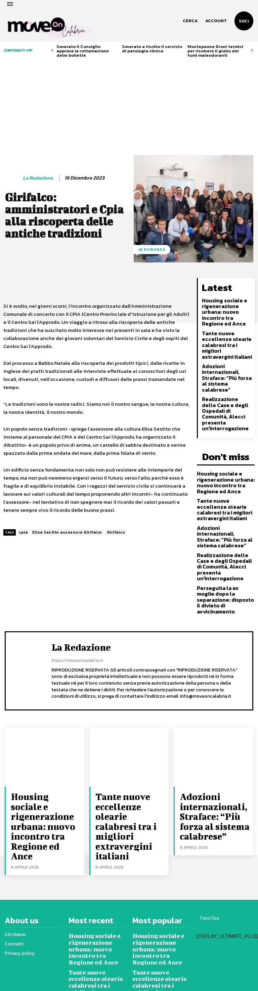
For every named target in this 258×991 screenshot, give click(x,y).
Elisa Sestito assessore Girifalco (67, 515)
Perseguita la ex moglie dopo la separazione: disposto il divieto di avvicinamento (224, 543)
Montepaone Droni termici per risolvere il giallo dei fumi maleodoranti (215, 50)
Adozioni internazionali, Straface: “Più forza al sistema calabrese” (225, 351)
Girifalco (116, 515)
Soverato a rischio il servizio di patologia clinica (152, 48)
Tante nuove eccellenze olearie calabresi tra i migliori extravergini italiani (225, 322)
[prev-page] (52, 50)
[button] (190, 20)
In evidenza (152, 232)
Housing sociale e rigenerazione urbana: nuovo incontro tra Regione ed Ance (226, 291)
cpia (23, 515)
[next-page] (252, 50)
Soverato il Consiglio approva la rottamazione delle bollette (82, 50)
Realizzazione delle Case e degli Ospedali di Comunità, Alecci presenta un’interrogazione (227, 382)
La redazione (38, 161)
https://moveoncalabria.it (77, 599)
